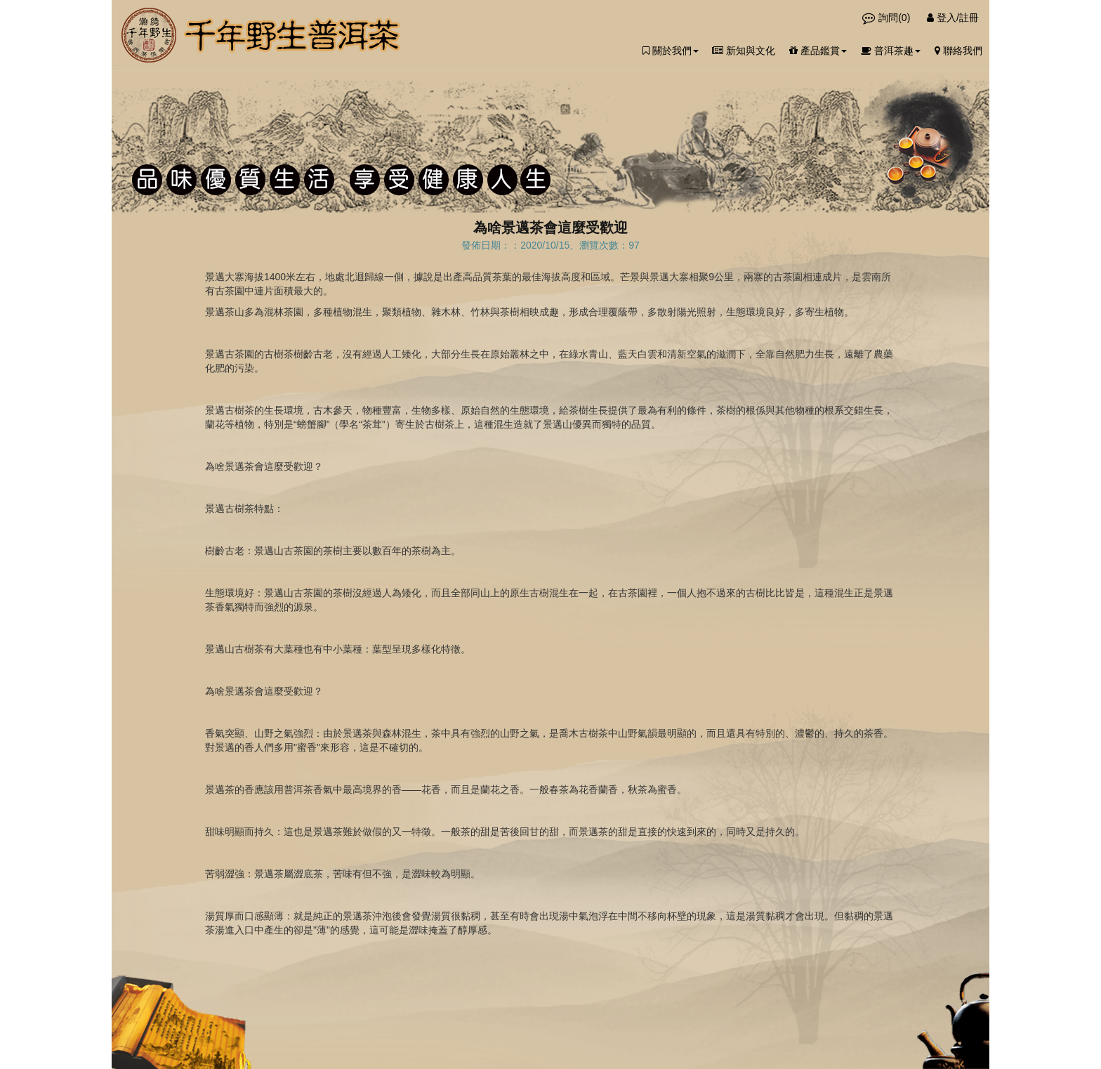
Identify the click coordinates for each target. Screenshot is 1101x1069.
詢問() (887, 17)
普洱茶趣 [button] (891, 50)
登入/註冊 (953, 17)
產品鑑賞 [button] (818, 50)
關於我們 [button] (670, 50)
